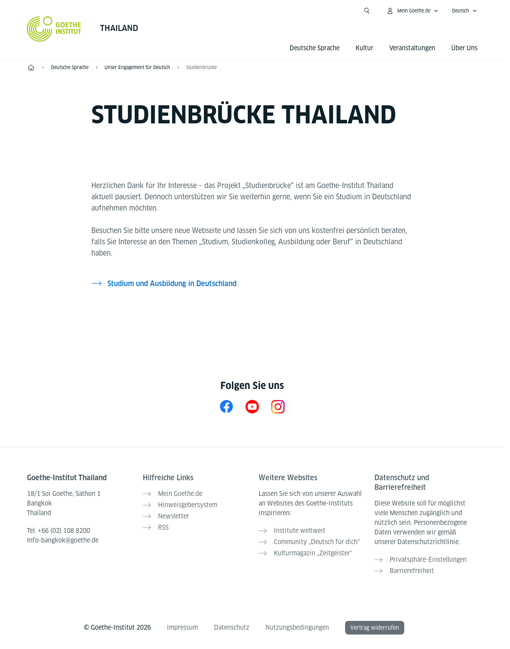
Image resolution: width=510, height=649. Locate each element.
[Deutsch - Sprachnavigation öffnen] (464, 11)
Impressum (182, 627)
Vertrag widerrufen (374, 627)
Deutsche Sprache (314, 48)
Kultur (364, 48)
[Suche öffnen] (367, 11)
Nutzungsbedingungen (297, 627)
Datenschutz (231, 627)
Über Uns (464, 48)
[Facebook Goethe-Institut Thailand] (226, 406)
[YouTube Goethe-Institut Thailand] (252, 406)
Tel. (58, 530)
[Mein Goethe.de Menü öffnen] (412, 11)
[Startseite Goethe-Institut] (54, 29)
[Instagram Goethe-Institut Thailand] (278, 406)
